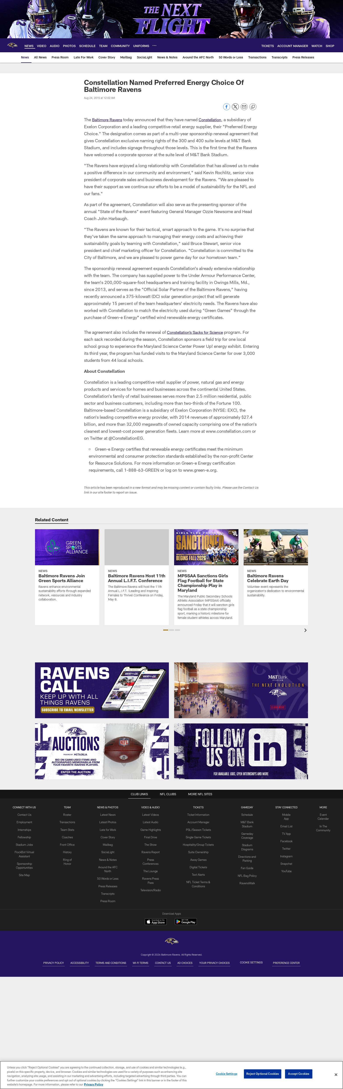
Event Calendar (323, 814)
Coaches (68, 835)
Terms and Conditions (100, 962)
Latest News (108, 814)
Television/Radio (150, 890)
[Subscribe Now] (102, 690)
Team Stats (67, 828)
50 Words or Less (108, 875)
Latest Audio (150, 821)
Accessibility (61, 962)
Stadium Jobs (24, 843)
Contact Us (24, 814)
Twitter (286, 846)
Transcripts (108, 889)
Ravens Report (150, 854)
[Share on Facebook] (226, 109)
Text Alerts (198, 871)
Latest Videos (151, 814)
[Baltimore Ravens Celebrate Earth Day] (276, 566)
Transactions (67, 821)
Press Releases (108, 882)
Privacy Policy (28, 962)
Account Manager (198, 821)
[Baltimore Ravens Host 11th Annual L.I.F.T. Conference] (137, 568)
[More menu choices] (154, 45)
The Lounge (151, 872)
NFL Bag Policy (247, 868)
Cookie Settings (273, 962)
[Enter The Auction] (102, 751)
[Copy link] (252, 107)
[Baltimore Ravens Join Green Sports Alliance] (67, 568)
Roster (68, 814)
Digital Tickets (198, 864)
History (68, 850)
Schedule (246, 814)
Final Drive (151, 839)
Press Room (108, 897)
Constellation (214, 119)
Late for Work (108, 828)
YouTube (286, 868)
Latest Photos (108, 821)
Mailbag (108, 843)
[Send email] (244, 109)
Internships (24, 828)
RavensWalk (247, 875)
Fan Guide (247, 861)
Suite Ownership (198, 850)
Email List (286, 825)
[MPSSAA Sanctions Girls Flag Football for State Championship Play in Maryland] (206, 577)
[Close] (336, 1075)
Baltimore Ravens (108, 119)
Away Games (198, 857)
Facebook (285, 839)
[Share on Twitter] (235, 109)
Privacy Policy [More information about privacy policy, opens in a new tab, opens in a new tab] (93, 1084)
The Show (151, 846)
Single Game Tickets (198, 835)
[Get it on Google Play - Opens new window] (186, 923)
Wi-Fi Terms (137, 962)
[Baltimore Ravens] (171, 941)
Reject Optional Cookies (262, 1074)
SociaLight (108, 850)
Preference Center (312, 962)
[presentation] (306, 631)
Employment (24, 821)
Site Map (24, 872)
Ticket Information (198, 814)
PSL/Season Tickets (198, 828)
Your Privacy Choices (233, 962)
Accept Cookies (298, 1074)
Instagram (286, 854)
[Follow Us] (241, 751)
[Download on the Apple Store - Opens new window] (156, 922)
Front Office (68, 843)
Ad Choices (196, 962)
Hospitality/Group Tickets (198, 843)
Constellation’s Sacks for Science (198, 332)
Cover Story (108, 835)
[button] (166, 630)
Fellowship (24, 835)
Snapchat (285, 861)
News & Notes (108, 857)
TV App (286, 832)
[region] (171, 1075)
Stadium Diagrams (247, 843)
